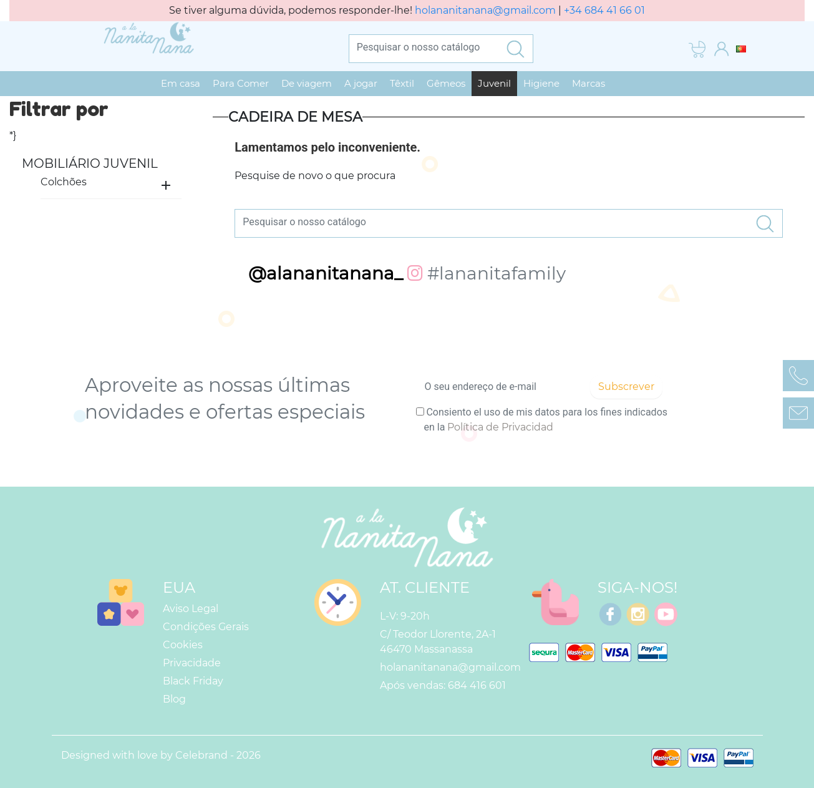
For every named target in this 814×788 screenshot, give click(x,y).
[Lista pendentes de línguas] (741, 48)
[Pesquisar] (423, 47)
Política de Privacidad (500, 427)
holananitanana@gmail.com (485, 10)
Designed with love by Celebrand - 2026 (161, 755)
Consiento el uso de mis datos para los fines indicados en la (545, 419)
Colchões (64, 182)
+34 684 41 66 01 (604, 10)
